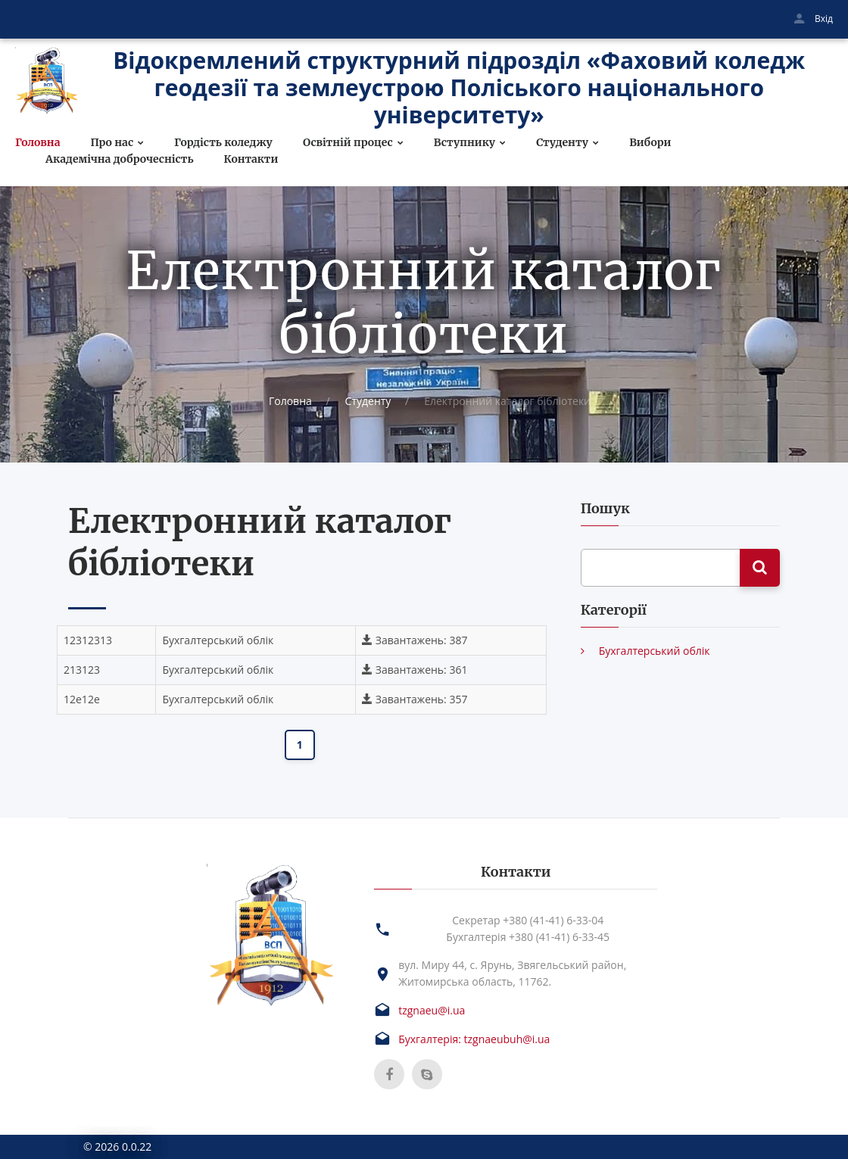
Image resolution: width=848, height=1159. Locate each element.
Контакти (251, 159)
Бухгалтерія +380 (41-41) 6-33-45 (528, 937)
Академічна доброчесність (119, 159)
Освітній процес (348, 142)
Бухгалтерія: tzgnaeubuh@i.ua (474, 1039)
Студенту (562, 142)
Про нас (111, 142)
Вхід (824, 18)
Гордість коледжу (223, 142)
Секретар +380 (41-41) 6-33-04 (527, 920)
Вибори (650, 142)
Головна (37, 142)
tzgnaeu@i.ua (431, 1010)
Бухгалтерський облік (654, 650)
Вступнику (465, 142)
